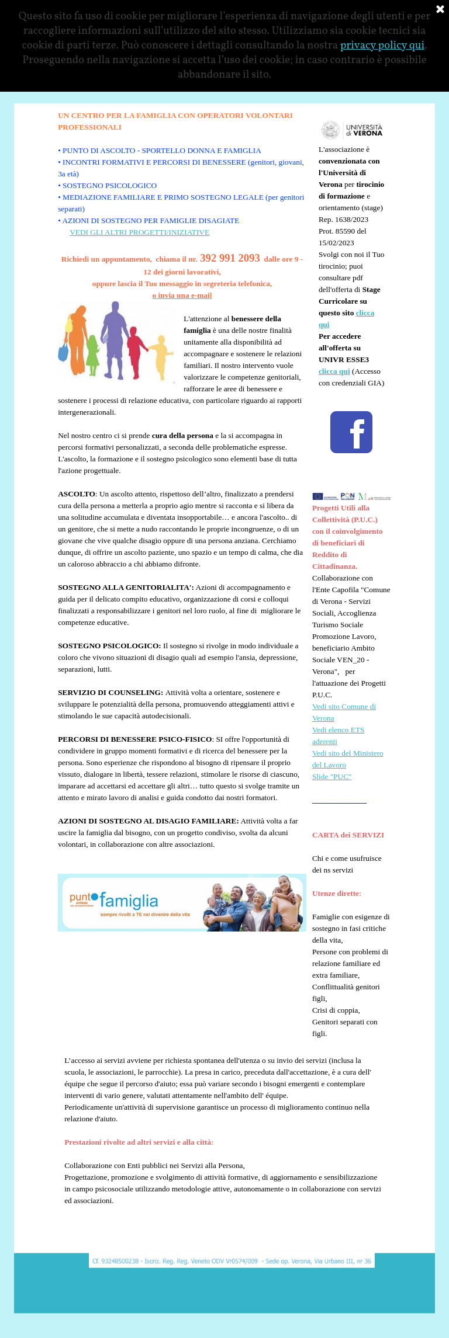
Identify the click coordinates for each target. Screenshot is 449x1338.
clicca (328, 371)
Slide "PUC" (332, 776)
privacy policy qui (382, 45)
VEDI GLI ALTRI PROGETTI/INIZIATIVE (139, 232)
